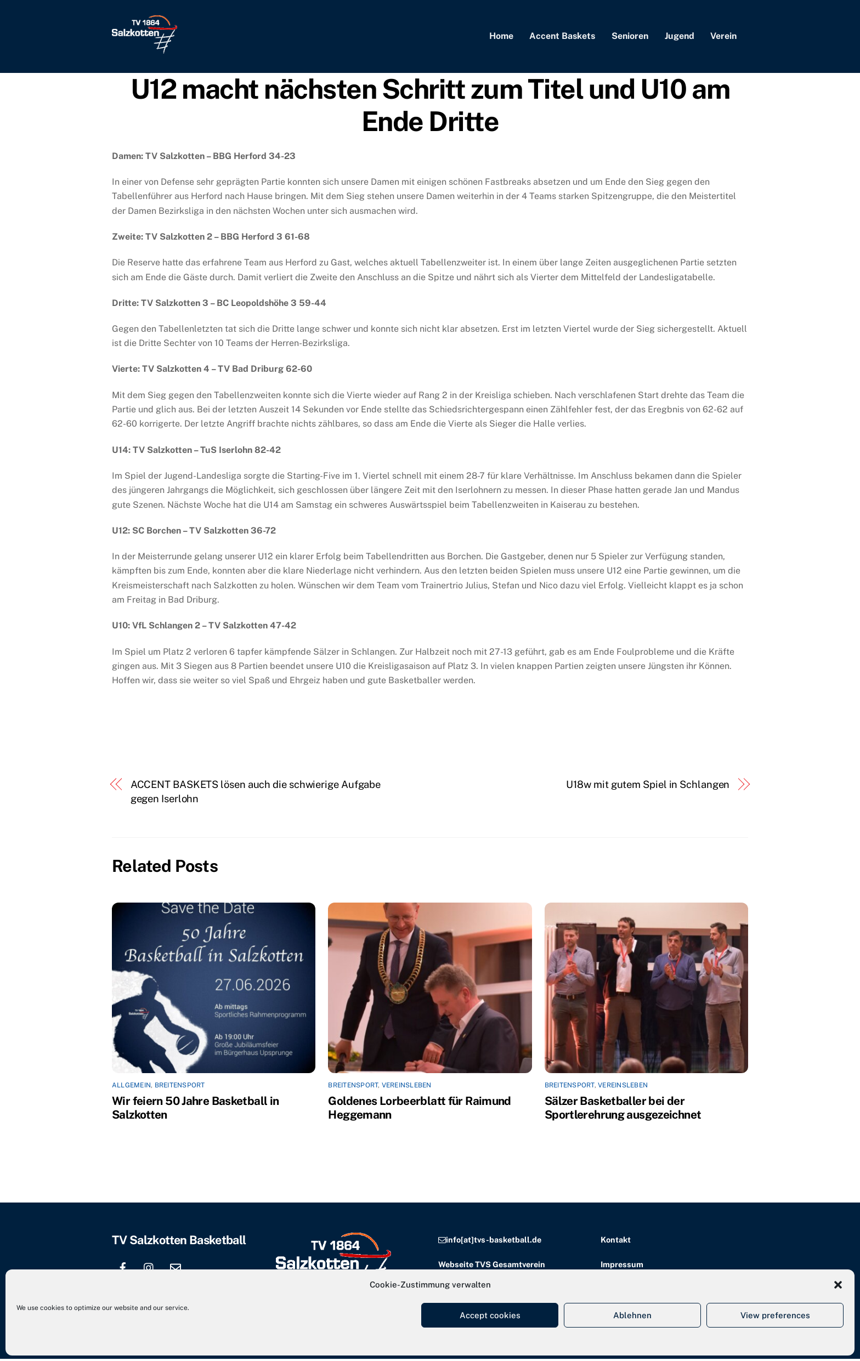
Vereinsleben (407, 1087)
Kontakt (616, 1241)
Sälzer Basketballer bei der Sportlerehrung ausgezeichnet (623, 1110)
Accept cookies (490, 1315)
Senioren (630, 37)
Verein (723, 37)
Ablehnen (632, 1315)
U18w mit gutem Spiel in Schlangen (647, 786)
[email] (175, 1268)
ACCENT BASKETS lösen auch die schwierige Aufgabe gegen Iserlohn (256, 794)
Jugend (679, 37)
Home (501, 37)
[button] (838, 1284)
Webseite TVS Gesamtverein (491, 1266)
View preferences (775, 1315)
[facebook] (123, 1268)
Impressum (622, 1266)
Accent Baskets (562, 37)
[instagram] (149, 1268)
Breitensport (180, 1087)
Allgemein (131, 1087)
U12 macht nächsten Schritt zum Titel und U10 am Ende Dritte (430, 107)
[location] (202, 1268)
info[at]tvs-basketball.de (493, 1241)
